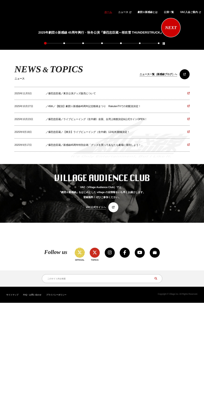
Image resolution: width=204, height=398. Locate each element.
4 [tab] (102, 115)
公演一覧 (169, 12)
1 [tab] (45, 115)
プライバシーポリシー (56, 390)
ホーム (108, 12)
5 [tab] (121, 115)
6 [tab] (140, 115)
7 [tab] (158, 115)
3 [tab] (83, 115)
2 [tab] (64, 115)
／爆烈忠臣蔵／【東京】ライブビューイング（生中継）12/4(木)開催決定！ (88, 204)
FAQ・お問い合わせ (32, 390)
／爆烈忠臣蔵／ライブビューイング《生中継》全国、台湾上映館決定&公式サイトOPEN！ (96, 191)
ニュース (123, 12)
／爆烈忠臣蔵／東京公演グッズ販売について (71, 165)
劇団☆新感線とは (148, 12)
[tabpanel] (100, 66)
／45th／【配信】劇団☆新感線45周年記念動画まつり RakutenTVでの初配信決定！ (93, 178)
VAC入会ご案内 (189, 12)
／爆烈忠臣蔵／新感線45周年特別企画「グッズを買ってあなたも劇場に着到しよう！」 (95, 217)
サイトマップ (12, 390)
